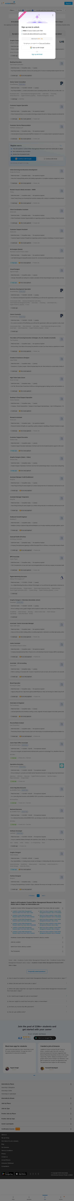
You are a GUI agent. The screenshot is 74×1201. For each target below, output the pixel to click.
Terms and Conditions (44, 43)
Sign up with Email (37, 54)
